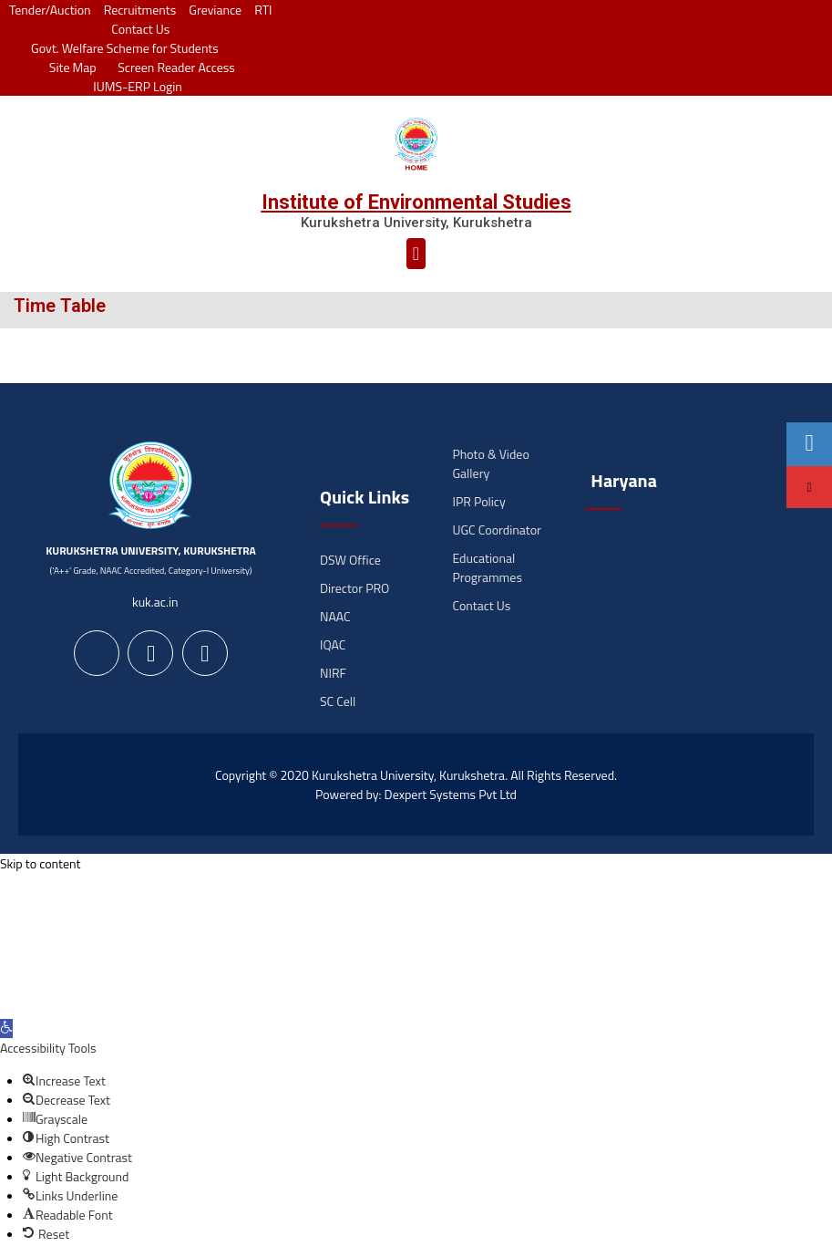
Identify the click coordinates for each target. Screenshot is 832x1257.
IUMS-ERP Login (137, 86)
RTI (263, 9)
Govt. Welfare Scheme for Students (125, 47)
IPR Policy (478, 501)
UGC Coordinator (496, 529)
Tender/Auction (49, 9)
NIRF (333, 672)
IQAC (332, 644)
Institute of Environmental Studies (416, 202)
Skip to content (40, 863)
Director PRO (354, 587)
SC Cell (337, 701)
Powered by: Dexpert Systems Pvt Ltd (416, 794)
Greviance (215, 9)
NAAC (335, 616)
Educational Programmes (486, 567)
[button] (416, 253)
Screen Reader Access (172, 67)
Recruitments (140, 9)
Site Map (68, 67)
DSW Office (350, 559)
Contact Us (140, 28)
